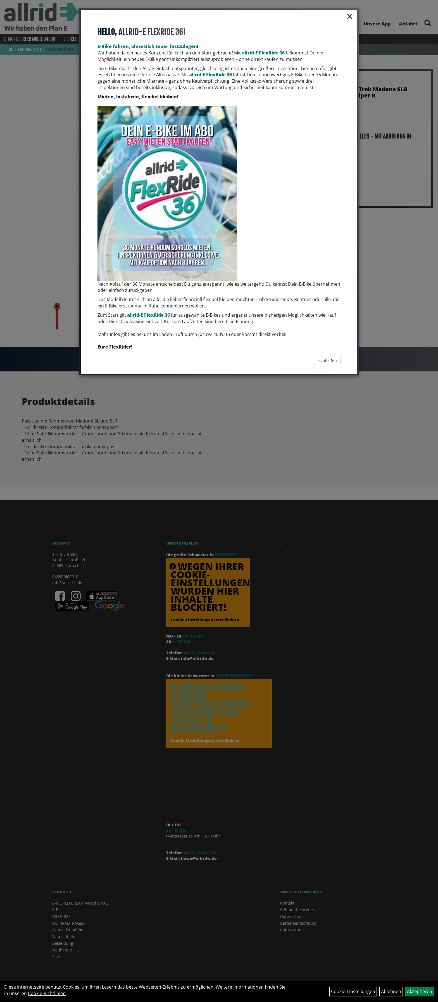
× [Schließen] (350, 16)
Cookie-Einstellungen (353, 991)
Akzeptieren (419, 991)
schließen (328, 360)
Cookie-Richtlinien (47, 993)
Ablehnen (391, 991)
